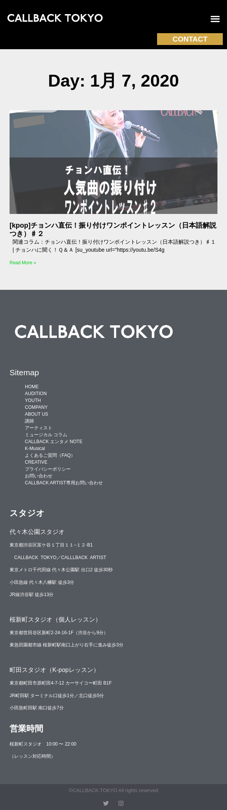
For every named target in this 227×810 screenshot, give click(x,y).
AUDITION (36, 393)
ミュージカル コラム (46, 434)
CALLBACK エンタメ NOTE (54, 441)
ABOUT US (36, 414)
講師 (29, 421)
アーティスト (38, 428)
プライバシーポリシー (48, 469)
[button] (215, 18)
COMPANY (36, 407)
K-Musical (35, 448)
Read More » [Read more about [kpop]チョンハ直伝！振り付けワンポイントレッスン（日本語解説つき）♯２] (23, 262)
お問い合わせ (38, 476)
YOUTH (33, 400)
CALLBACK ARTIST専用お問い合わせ (64, 482)
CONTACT (189, 39)
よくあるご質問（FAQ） (50, 455)
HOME (32, 386)
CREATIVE (36, 462)
